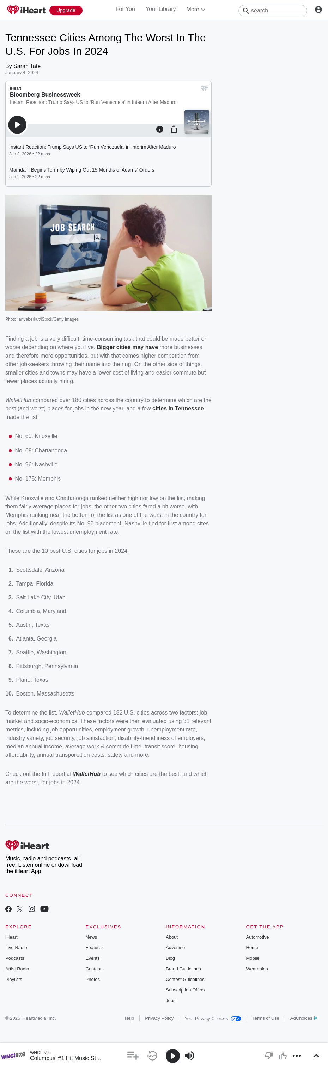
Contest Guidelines (185, 979)
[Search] (272, 10)
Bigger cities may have (127, 347)
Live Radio (16, 947)
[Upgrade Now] (66, 10)
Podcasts (14, 958)
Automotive (257, 937)
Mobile (253, 958)
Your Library (161, 9)
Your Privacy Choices (212, 1018)
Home (252, 947)
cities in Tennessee (178, 409)
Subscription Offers (185, 990)
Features (95, 947)
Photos (93, 979)
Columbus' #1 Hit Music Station (69, 1058)
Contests (95, 968)
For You (125, 9)
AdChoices (303, 1018)
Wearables (257, 968)
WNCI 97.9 (40, 1052)
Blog (170, 958)
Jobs (170, 1000)
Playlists (13, 979)
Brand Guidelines (183, 968)
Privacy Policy (159, 1018)
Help (129, 1018)
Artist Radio (17, 968)
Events (93, 958)
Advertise (175, 947)
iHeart (11, 937)
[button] (133, 1056)
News (91, 937)
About (172, 937)
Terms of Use (265, 1018)
